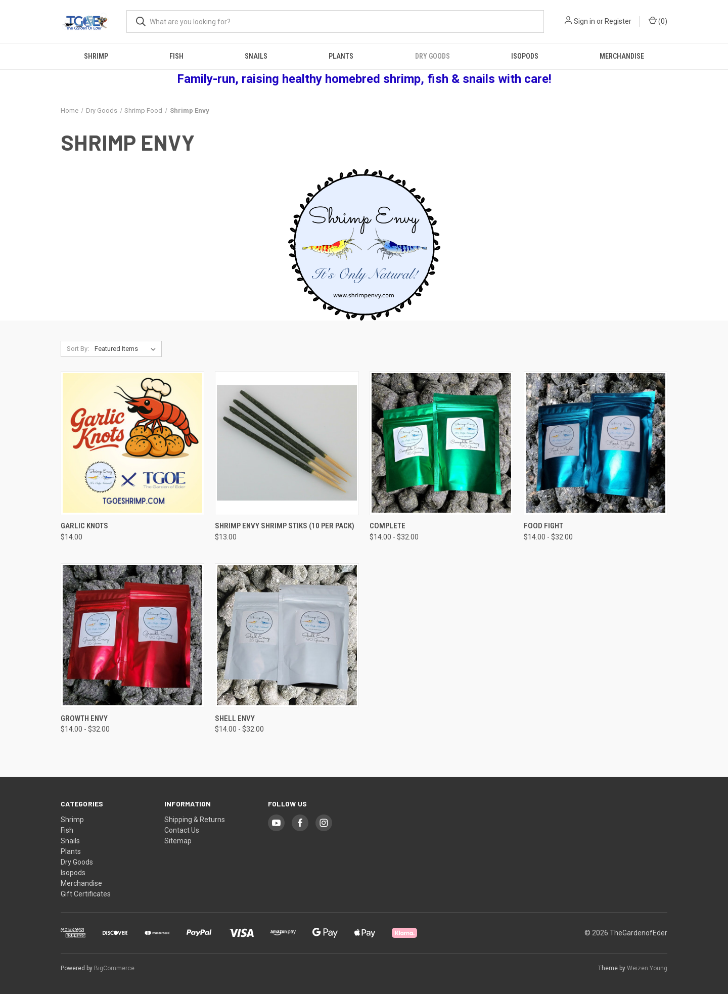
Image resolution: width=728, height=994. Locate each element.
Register (618, 21)
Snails (256, 56)
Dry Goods (432, 56)
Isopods (524, 56)
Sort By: (78, 348)
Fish (176, 56)
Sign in (584, 21)
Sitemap (178, 841)
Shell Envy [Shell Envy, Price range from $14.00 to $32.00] (235, 718)
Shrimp (96, 56)
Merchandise (622, 56)
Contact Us (181, 830)
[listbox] (127, 348)
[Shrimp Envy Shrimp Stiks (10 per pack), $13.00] (286, 443)
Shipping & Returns (194, 820)
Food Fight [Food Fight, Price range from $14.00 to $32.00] (543, 525)
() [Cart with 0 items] (658, 20)
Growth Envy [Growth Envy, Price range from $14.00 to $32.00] (84, 718)
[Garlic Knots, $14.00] (132, 443)
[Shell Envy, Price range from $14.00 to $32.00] (286, 635)
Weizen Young (647, 968)
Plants (341, 56)
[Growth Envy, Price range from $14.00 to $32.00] (132, 635)
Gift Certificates (86, 894)
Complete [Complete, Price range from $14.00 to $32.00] (387, 525)
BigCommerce (114, 968)
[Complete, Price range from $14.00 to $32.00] (441, 443)
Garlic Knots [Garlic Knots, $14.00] (84, 525)
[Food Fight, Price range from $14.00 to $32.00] (595, 443)
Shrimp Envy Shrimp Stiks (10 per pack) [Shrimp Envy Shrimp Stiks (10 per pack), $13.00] (284, 525)
